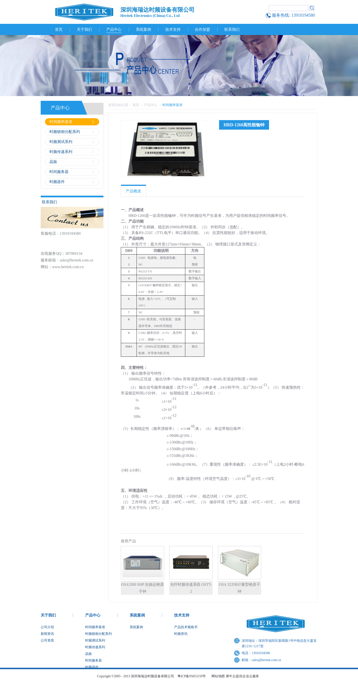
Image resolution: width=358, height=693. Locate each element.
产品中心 (150, 105)
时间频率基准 (172, 105)
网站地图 (217, 676)
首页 (59, 29)
